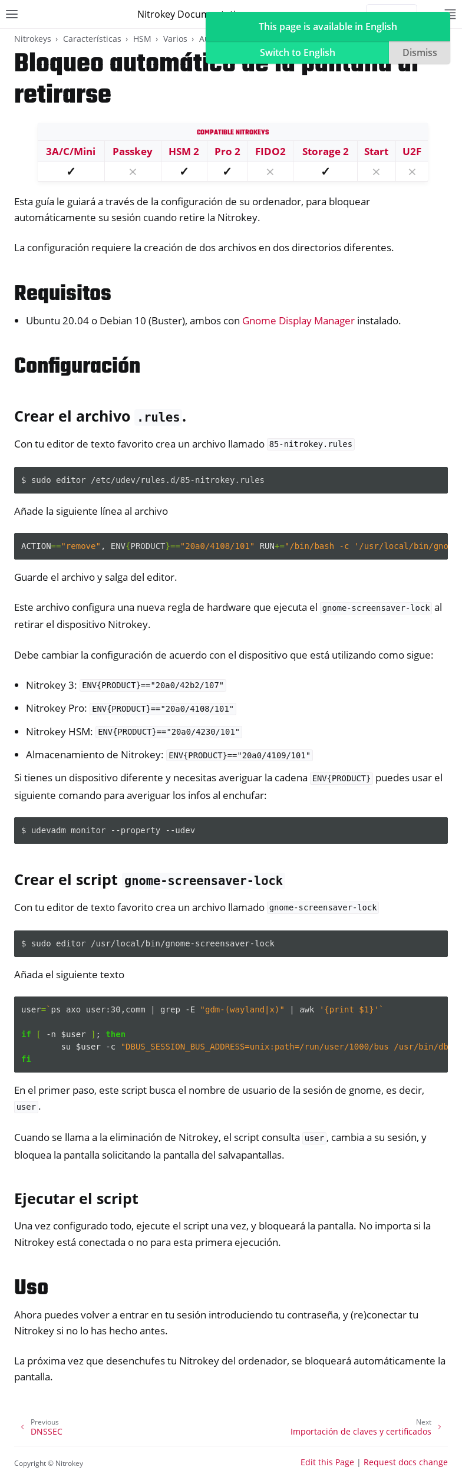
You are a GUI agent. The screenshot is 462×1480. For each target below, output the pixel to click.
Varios (175, 38)
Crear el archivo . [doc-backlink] (100, 416)
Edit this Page (327, 1462)
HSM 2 (184, 151)
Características (92, 38)
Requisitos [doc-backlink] (62, 294)
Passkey (133, 151)
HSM (142, 38)
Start (376, 151)
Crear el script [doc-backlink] (149, 879)
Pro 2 (227, 151)
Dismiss (419, 52)
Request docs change (406, 1462)
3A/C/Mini (70, 151)
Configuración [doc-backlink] (77, 367)
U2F (411, 151)
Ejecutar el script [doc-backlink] (76, 1198)
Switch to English (297, 52)
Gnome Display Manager (298, 320)
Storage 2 (325, 151)
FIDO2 (270, 151)
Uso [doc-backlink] (31, 1288)
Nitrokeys (32, 38)
